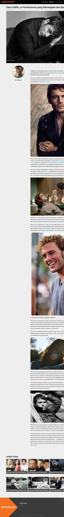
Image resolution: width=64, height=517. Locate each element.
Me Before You (45, 171)
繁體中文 (52, 2)
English (45, 2)
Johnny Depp (57, 73)
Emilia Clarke (47, 228)
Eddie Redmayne (53, 162)
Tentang (21, 505)
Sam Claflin (46, 81)
